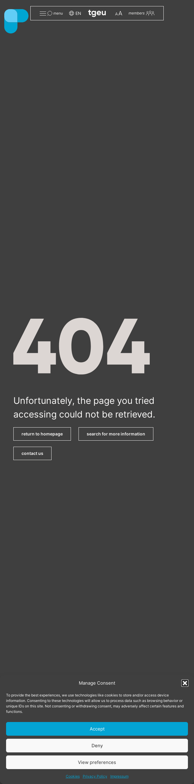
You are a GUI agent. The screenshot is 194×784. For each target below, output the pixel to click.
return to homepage (42, 433)
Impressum (119, 776)
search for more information (116, 433)
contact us (32, 453)
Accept (97, 729)
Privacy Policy (95, 776)
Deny (97, 745)
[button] (185, 683)
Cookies (73, 776)
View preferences (97, 762)
